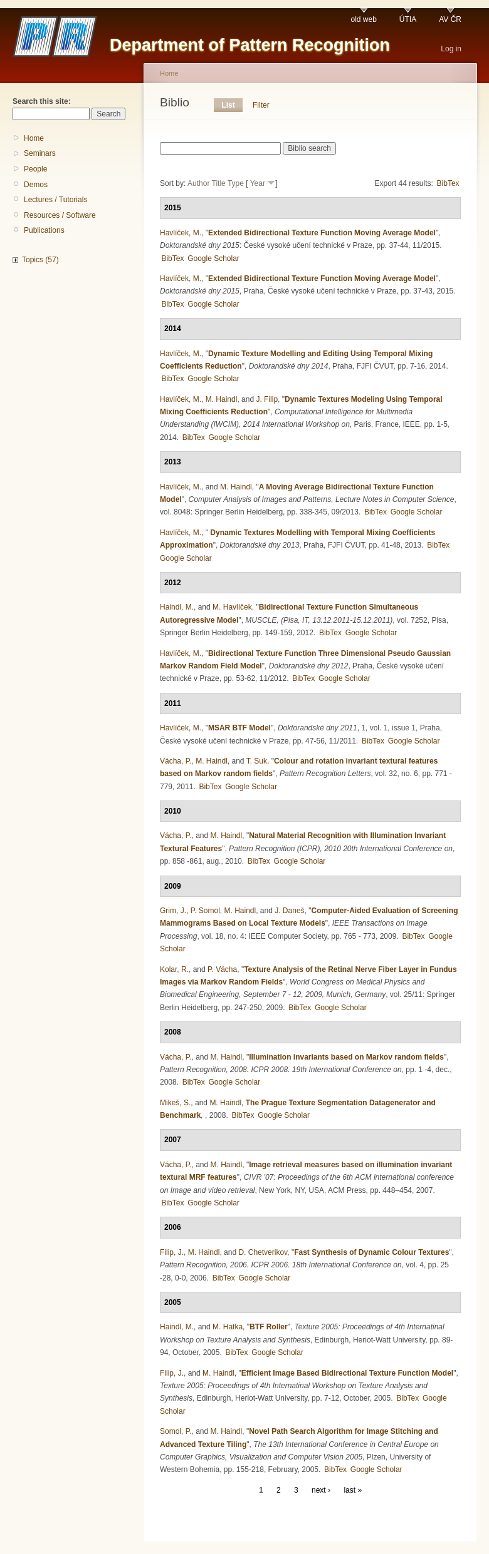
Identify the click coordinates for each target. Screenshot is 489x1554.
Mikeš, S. (175, 1102)
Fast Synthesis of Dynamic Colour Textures (371, 1252)
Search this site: (42, 101)
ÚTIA (407, 19)
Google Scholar (213, 258)
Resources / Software (60, 215)
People (35, 169)
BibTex (448, 183)
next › (321, 1490)
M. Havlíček (232, 607)
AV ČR (450, 19)
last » (353, 1490)
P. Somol (205, 910)
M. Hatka (228, 1326)
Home (34, 138)
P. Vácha (222, 969)
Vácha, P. (175, 761)
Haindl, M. (177, 607)
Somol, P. (175, 1431)
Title (219, 183)
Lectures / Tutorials (55, 199)
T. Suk (256, 761)
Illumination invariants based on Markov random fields (346, 1057)
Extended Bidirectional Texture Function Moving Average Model (322, 232)
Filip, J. (172, 1252)
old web (363, 19)
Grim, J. (173, 910)
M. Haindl (222, 399)
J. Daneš (289, 910)
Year (257, 183)
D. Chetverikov (262, 1252)
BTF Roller (269, 1326)
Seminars (40, 153)
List (227, 105)
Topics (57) (40, 259)
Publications (44, 230)
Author (198, 183)
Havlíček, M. (180, 232)
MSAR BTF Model (239, 727)
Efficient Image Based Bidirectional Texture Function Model (347, 1373)
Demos (36, 184)
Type (236, 183)
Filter (261, 105)
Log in (451, 48)
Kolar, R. (174, 969)
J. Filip (267, 399)
